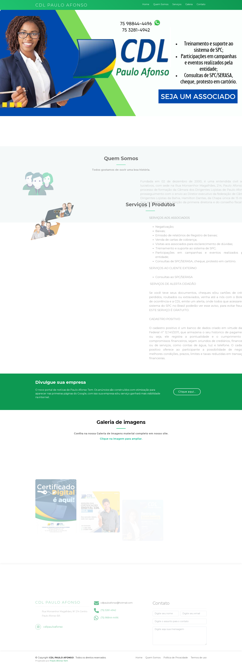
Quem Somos (160, 4)
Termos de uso (199, 657)
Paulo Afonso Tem (59, 660)
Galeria (189, 4)
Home (145, 4)
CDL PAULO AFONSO (61, 5)
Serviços (176, 4)
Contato (201, 4)
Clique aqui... (187, 391)
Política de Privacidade (175, 657)
